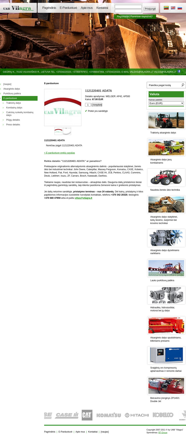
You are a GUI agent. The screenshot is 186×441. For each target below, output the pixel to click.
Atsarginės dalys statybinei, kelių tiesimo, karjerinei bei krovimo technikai (164, 220)
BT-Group (162, 432)
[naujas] (105, 431)
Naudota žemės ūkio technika (165, 190)
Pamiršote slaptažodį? (142, 16)
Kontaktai (102, 8)
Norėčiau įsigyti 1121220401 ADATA (64, 145)
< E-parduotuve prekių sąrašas (59, 153)
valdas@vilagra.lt (141, 72)
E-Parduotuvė (68, 8)
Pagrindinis (49, 8)
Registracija (123, 16)
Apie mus (87, 8)
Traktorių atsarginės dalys (163, 132)
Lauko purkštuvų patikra (162, 280)
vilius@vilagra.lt (165, 72)
